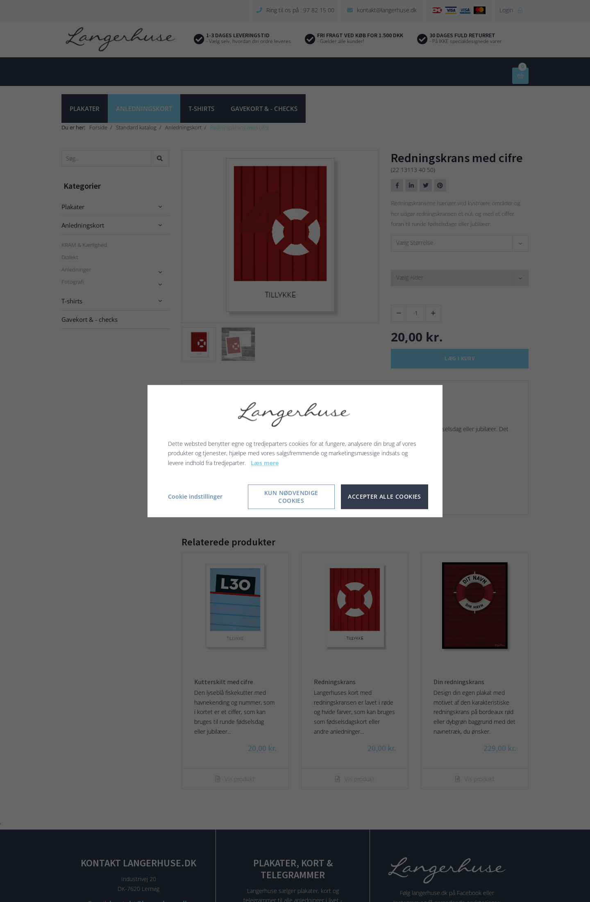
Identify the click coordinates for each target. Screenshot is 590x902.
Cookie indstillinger (195, 496)
